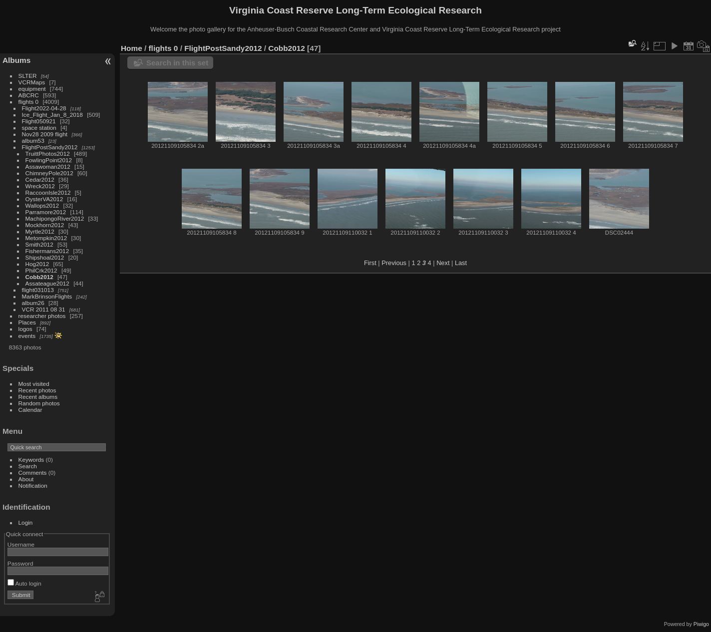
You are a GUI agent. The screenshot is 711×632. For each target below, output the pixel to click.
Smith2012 (39, 244)
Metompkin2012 (46, 238)
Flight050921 (39, 121)
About (26, 479)
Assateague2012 (47, 283)
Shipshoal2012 (44, 257)
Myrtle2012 (39, 231)
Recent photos (37, 390)
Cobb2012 (39, 277)
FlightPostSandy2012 (50, 147)
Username (20, 544)
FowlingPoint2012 (48, 160)
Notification (32, 485)
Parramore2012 (45, 212)
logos (25, 328)
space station (39, 127)
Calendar (30, 409)
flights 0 (28, 101)
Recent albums (37, 396)
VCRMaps (31, 82)
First (370, 263)
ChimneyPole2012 (49, 173)
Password (20, 563)
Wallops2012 (42, 205)
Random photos (39, 403)
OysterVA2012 (44, 199)
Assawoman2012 (47, 166)
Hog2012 (37, 264)
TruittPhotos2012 (47, 153)
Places (27, 322)
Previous (393, 263)
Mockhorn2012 (44, 225)
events (27, 335)
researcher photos (42, 316)
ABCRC (28, 95)
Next (442, 263)
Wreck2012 (40, 186)
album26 (33, 303)
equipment (32, 88)
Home (131, 48)
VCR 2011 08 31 (43, 309)
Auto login (24, 583)
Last (461, 263)
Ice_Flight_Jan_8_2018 (52, 114)
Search (27, 466)
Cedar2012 (39, 179)
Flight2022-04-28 (44, 108)
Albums (16, 60)
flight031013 (38, 290)
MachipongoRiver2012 (54, 218)
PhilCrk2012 (41, 270)
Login (25, 522)
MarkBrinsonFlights (47, 296)
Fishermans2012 (47, 251)
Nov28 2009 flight (45, 134)
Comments (32, 472)
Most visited (33, 383)
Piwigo (701, 624)
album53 (33, 140)
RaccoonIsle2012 (48, 192)
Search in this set (177, 62)
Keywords (31, 459)
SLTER (27, 75)
